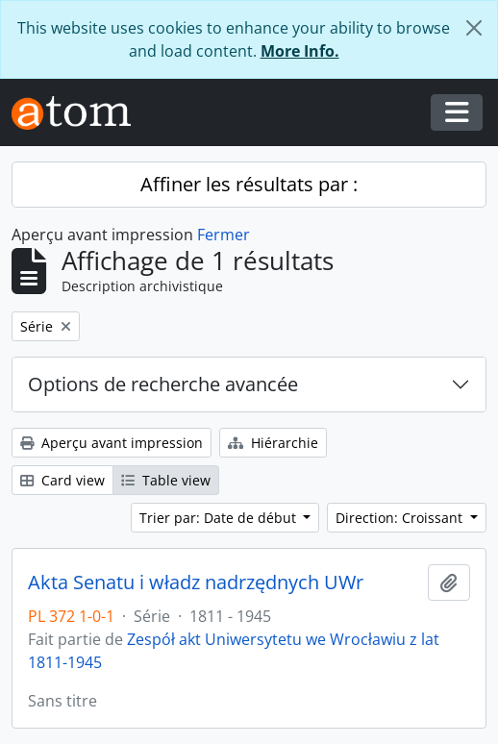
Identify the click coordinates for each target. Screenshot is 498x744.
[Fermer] (474, 28)
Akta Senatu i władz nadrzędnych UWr (195, 582)
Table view (166, 480)
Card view (62, 480)
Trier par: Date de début (219, 517)
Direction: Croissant (401, 517)
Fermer (223, 234)
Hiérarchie (273, 443)
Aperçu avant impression (111, 443)
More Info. (300, 51)
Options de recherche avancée (163, 384)
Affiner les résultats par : (249, 184)
